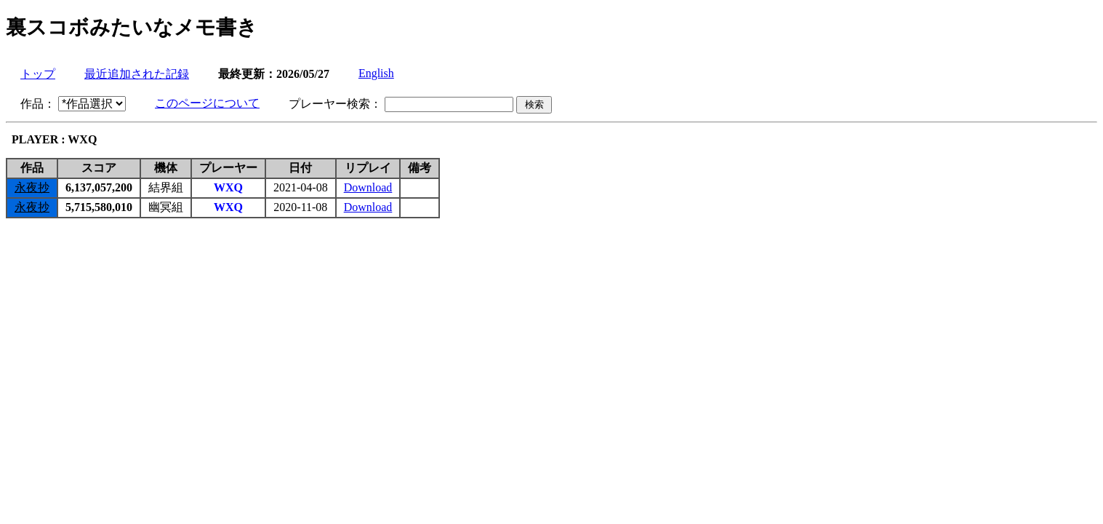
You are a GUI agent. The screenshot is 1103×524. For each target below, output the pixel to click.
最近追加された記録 (136, 74)
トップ (37, 74)
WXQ (228, 187)
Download (368, 187)
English (376, 73)
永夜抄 (32, 187)
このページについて (207, 103)
